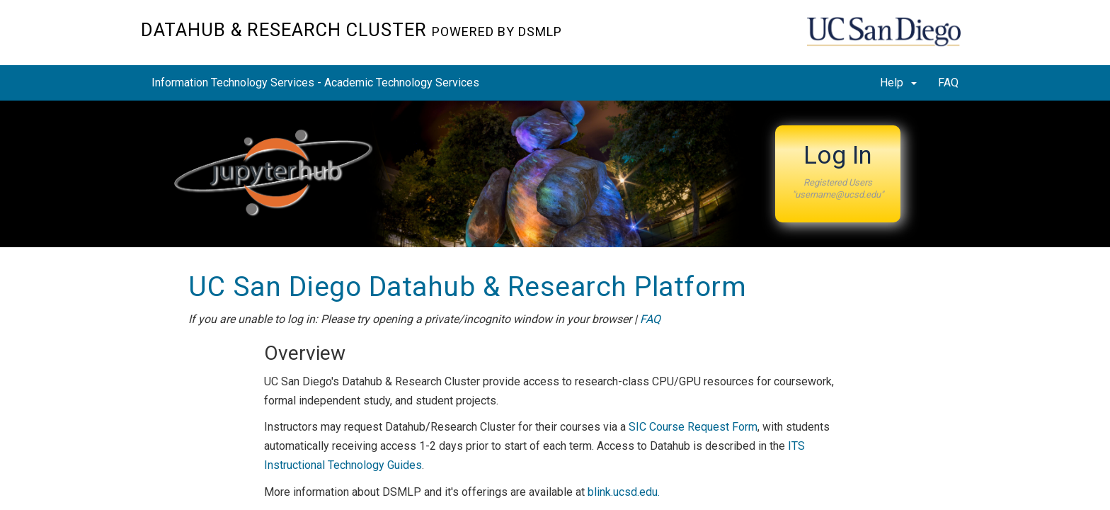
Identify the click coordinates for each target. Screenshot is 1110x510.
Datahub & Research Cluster (351, 29)
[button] (837, 173)
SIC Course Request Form (693, 427)
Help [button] (898, 82)
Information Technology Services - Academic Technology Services (315, 82)
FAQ (948, 82)
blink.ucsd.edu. (624, 492)
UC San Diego (888, 40)
